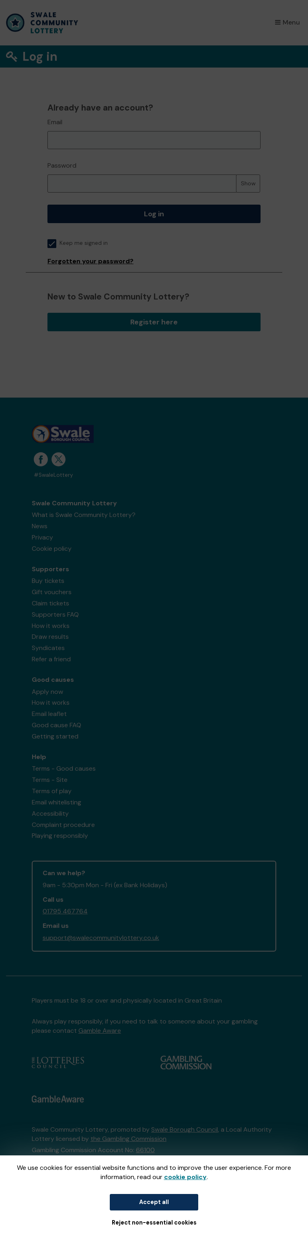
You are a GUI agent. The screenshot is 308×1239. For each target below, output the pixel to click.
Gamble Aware (99, 1030)
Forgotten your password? (90, 261)
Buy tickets (48, 580)
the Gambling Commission (128, 1138)
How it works (51, 626)
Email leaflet (49, 714)
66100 (145, 1150)
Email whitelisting (56, 802)
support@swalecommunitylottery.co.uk (101, 937)
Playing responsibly (60, 835)
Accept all (154, 1202)
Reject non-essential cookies (154, 1222)
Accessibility (50, 813)
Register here (154, 322)
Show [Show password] (248, 183)
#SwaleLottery (53, 475)
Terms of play (52, 791)
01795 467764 (65, 911)
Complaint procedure (63, 825)
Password (61, 165)
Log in (154, 214)
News (39, 526)
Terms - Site (50, 779)
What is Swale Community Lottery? (84, 515)
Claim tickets (50, 603)
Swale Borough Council (184, 1129)
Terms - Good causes (64, 768)
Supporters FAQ (55, 614)
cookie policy (185, 1177)
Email (54, 122)
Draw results (50, 636)
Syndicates (48, 648)
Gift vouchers (52, 592)
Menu (287, 22)
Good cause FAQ (56, 725)
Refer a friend (51, 659)
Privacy (42, 537)
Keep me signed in (77, 243)
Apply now (47, 691)
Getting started (55, 736)
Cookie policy (52, 548)
